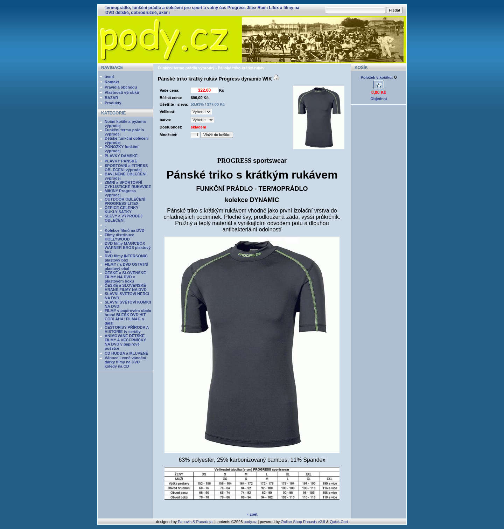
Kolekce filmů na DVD (125, 230)
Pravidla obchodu (121, 87)
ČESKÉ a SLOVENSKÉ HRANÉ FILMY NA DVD (126, 287)
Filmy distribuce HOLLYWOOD (119, 237)
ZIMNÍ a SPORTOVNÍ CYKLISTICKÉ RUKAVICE (128, 184)
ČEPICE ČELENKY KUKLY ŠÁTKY (121, 210)
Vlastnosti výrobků (122, 92)
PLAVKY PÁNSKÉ (121, 161)
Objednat (378, 99)
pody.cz (250, 522)
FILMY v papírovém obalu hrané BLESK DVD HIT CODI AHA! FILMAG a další (128, 316)
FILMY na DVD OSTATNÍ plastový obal (126, 266)
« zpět (251, 514)
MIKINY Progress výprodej (120, 193)
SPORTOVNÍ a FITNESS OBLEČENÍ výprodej (126, 167)
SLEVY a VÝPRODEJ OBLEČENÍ (123, 218)
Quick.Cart (339, 522)
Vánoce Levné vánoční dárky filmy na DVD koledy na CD (125, 362)
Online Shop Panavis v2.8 (303, 522)
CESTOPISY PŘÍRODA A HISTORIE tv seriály (127, 329)
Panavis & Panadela (196, 522)
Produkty (113, 103)
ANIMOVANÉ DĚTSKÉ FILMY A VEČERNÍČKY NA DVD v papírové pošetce (125, 342)
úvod (109, 77)
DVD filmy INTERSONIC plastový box (126, 258)
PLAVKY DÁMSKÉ (121, 156)
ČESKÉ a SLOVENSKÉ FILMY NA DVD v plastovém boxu (125, 277)
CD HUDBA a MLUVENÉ (126, 353)
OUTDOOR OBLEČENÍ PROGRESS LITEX (125, 201)
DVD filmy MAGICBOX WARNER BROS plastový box (127, 247)
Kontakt (112, 82)
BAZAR (111, 98)
